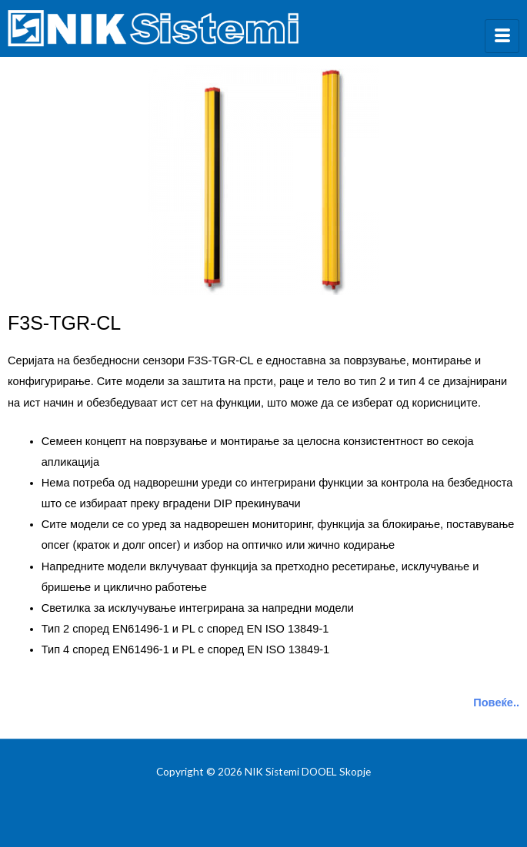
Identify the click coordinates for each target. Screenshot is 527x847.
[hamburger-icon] (502, 36)
